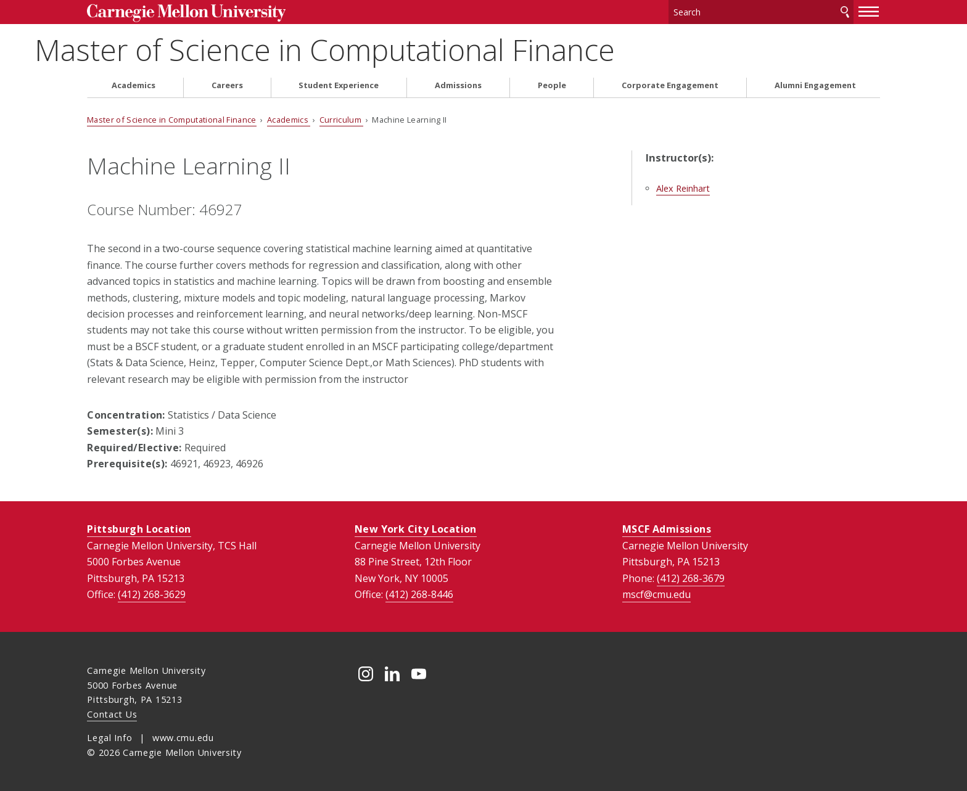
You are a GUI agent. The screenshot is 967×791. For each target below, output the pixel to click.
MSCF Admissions (666, 529)
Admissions (458, 85)
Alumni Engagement (815, 85)
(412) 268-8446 (419, 594)
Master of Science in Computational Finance (377, 50)
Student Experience (338, 85)
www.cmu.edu (183, 738)
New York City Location (416, 529)
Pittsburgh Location (139, 529)
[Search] (761, 12)
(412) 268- (152, 594)
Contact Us (112, 714)
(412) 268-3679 (691, 578)
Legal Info (109, 738)
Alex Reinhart (683, 188)
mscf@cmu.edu (656, 594)
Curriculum (341, 119)
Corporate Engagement (670, 85)
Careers (227, 85)
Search (845, 12)
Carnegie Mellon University (186, 13)
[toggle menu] (869, 11)
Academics (133, 85)
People (552, 85)
